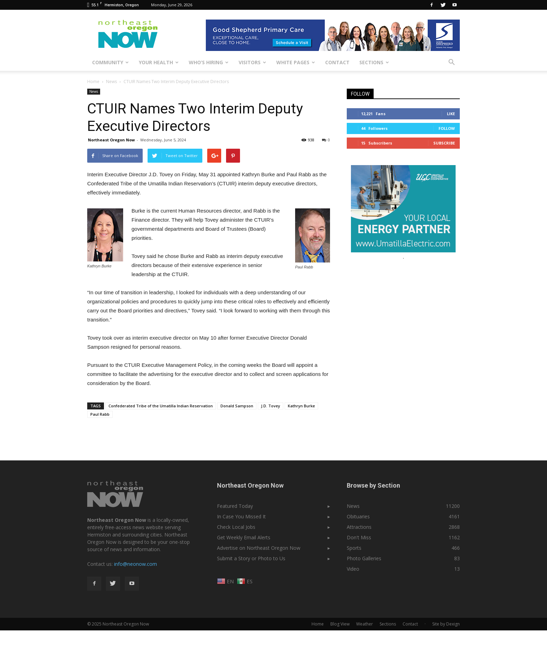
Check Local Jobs (236, 527)
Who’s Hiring (208, 62)
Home (93, 81)
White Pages (295, 62)
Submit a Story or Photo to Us (251, 558)
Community (110, 62)
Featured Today (235, 506)
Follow (447, 128)
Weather (364, 624)
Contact (337, 62)
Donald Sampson (236, 405)
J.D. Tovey (270, 405)
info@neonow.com (135, 564)
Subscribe (444, 143)
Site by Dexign (446, 624)
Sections (374, 62)
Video (353, 568)
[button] (451, 62)
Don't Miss (359, 537)
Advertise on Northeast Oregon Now (258, 548)
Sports (354, 548)
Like (451, 113)
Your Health (159, 62)
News (93, 91)
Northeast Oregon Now (111, 139)
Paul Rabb (100, 414)
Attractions (359, 527)
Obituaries (358, 516)
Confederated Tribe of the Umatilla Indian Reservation (160, 405)
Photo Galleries (364, 558)
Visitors (252, 62)
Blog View (340, 624)
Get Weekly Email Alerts (243, 537)
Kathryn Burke (301, 405)
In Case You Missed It (241, 516)
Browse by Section (373, 485)
